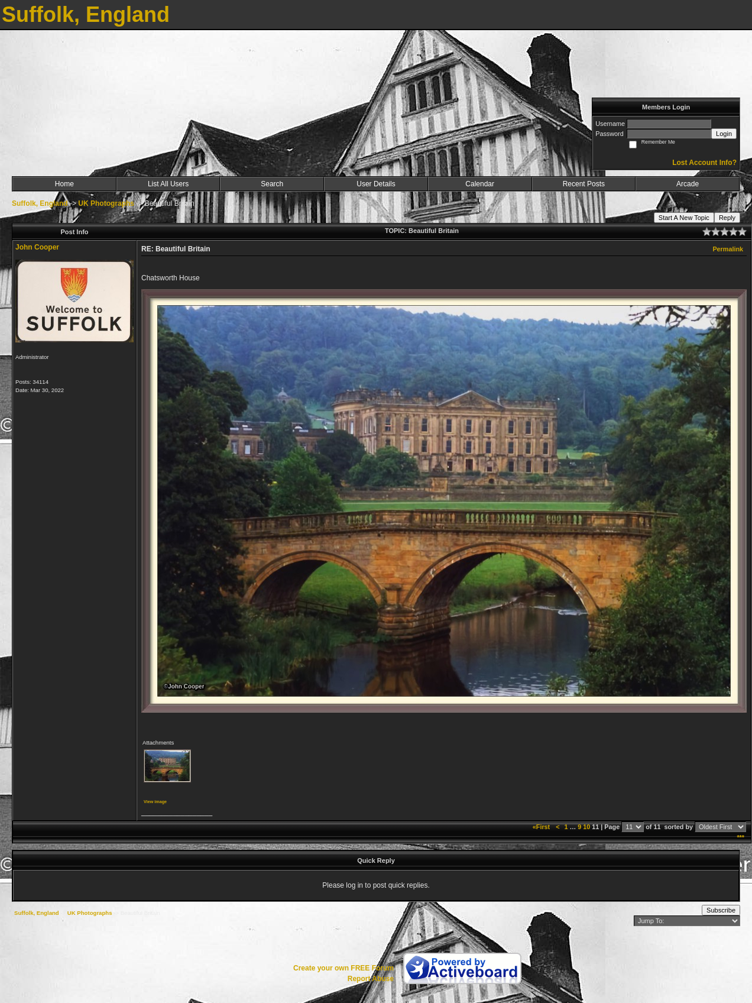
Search (272, 184)
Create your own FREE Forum (343, 968)
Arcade (687, 184)
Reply (727, 217)
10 (586, 826)
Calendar (479, 184)
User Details (375, 184)
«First (542, 826)
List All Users (168, 184)
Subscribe (720, 910)
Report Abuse (371, 979)
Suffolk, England (40, 203)
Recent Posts (584, 184)
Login (724, 133)
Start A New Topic (684, 217)
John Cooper (37, 247)
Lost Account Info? (704, 162)
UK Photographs (106, 203)
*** (740, 837)
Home (64, 184)
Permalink (727, 249)
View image (155, 801)
